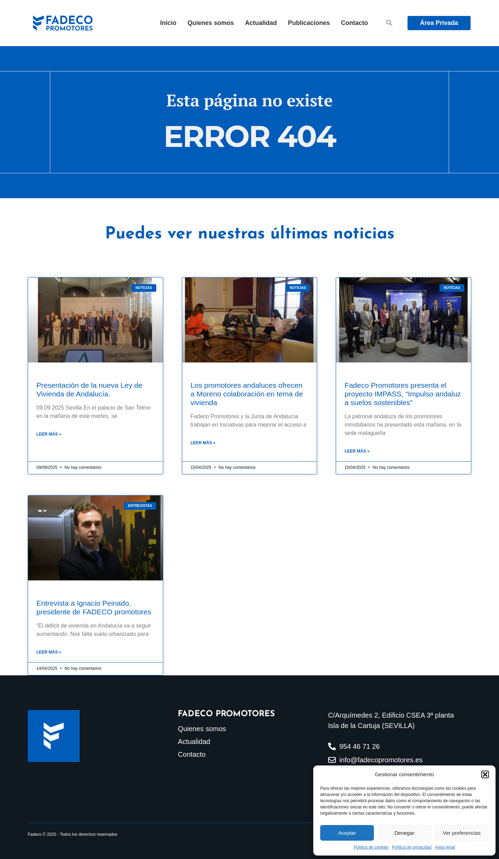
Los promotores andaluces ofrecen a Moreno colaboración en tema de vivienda (247, 393)
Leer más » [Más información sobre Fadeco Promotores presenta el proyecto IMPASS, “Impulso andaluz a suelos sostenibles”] (356, 451)
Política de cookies (371, 847)
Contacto (354, 22)
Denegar (404, 833)
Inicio (168, 22)
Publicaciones (309, 22)
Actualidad (261, 22)
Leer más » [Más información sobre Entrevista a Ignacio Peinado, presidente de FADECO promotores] (48, 652)
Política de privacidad (411, 847)
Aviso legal (445, 847)
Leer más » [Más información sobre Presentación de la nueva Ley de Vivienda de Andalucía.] (48, 434)
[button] (485, 774)
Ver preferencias (462, 833)
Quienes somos (210, 22)
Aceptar (347, 833)
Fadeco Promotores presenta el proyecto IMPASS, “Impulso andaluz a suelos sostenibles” (402, 393)
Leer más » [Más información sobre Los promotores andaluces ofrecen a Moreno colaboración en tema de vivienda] (203, 442)
